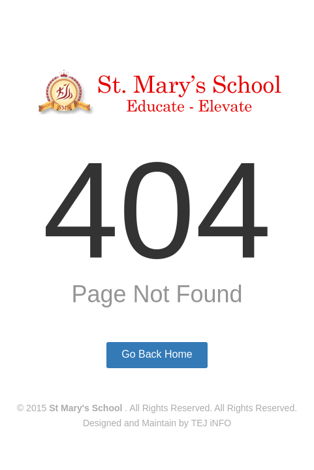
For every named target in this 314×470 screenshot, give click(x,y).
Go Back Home (156, 354)
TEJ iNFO (211, 423)
